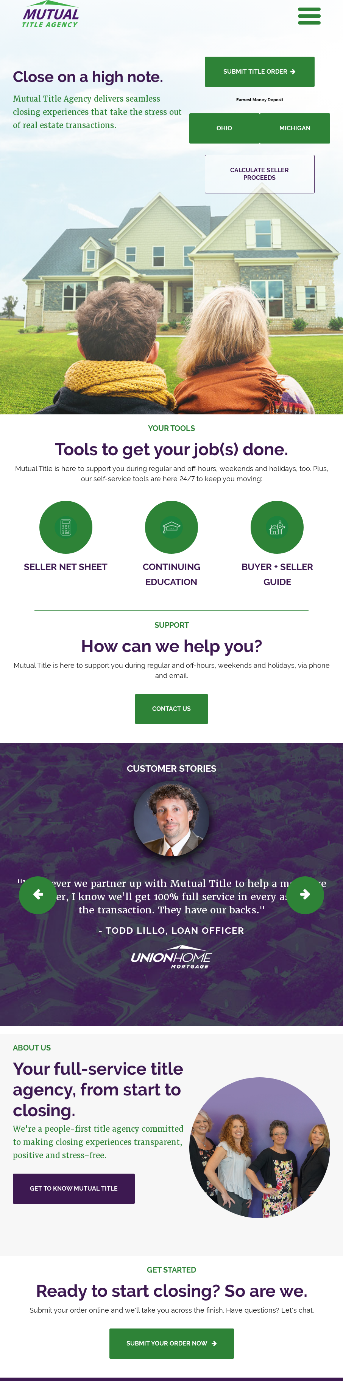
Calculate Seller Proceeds (259, 174)
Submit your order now (171, 1343)
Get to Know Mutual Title (74, 1188)
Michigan (294, 128)
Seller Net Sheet (66, 566)
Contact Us (171, 708)
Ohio (224, 128)
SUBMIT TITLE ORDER (259, 71)
